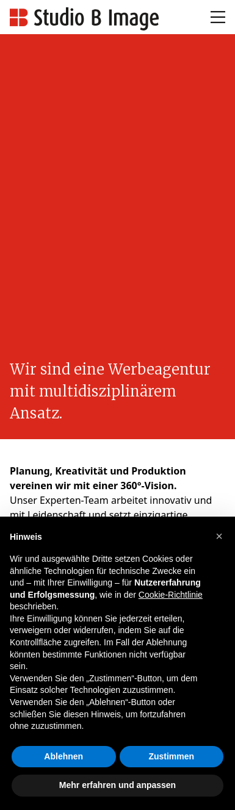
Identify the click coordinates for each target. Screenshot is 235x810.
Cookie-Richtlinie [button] (171, 595)
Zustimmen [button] (171, 756)
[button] (219, 536)
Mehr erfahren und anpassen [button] (117, 785)
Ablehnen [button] (63, 756)
